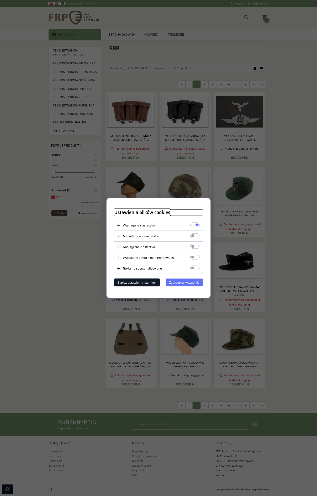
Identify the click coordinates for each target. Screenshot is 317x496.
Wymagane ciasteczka (139, 225)
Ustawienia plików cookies (142, 212)
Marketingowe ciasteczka (141, 236)
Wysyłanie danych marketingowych (148, 257)
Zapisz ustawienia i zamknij (136, 282)
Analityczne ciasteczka (139, 247)
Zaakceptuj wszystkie (184, 282)
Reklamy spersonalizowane (142, 268)
